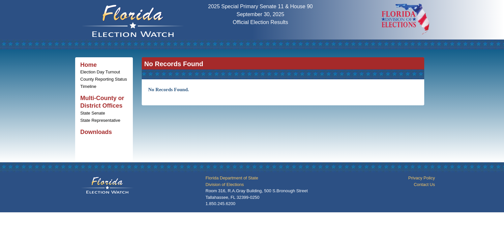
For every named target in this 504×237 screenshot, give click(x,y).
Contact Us (424, 184)
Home (88, 65)
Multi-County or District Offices (102, 102)
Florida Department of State (232, 177)
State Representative (100, 120)
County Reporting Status (103, 79)
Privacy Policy (421, 177)
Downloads (96, 132)
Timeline (88, 86)
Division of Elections (225, 184)
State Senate (92, 113)
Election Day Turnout (100, 71)
